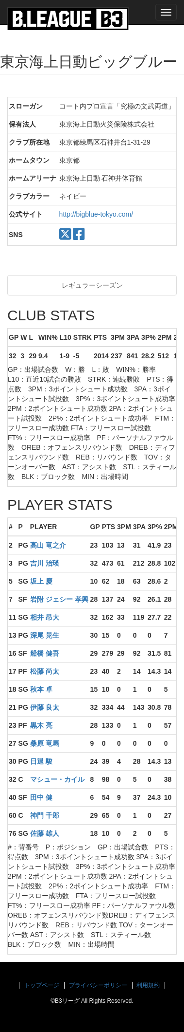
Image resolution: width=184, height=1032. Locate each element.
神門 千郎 (44, 815)
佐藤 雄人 (44, 833)
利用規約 (148, 985)
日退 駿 (41, 761)
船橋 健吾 (44, 653)
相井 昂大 (44, 617)
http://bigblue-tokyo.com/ (96, 214)
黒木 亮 (41, 725)
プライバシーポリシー (98, 985)
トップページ (41, 985)
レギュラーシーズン (92, 285)
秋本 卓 (41, 689)
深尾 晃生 (44, 635)
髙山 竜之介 (48, 545)
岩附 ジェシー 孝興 (59, 599)
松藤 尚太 (44, 671)
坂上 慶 (41, 581)
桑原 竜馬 (44, 743)
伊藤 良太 (44, 707)
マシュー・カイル (57, 779)
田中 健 (41, 797)
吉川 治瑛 (44, 563)
